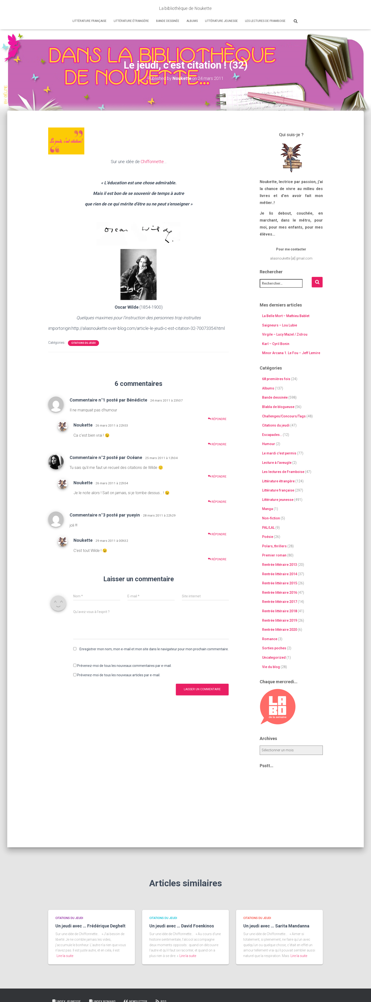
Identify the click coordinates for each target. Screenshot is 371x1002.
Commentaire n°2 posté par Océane (106, 457)
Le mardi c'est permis (279, 453)
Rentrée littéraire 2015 (279, 583)
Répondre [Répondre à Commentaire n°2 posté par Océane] (217, 476)
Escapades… (272, 435)
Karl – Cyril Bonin (275, 344)
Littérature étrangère (131, 21)
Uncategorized (274, 657)
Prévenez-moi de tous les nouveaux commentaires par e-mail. (124, 666)
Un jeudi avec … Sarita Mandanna (276, 925)
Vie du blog (271, 667)
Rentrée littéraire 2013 (279, 565)
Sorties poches (274, 648)
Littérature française (89, 21)
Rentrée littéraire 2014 (279, 574)
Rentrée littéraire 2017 (279, 602)
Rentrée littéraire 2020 (279, 630)
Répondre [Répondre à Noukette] (217, 444)
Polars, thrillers (274, 546)
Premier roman (274, 555)
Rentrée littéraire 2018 (279, 611)
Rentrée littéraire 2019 (279, 620)
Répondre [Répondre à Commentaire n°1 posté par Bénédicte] (217, 419)
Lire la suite (65, 956)
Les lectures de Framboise (265, 21)
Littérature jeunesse (221, 21)
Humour (268, 444)
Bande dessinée (167, 21)
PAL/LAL (268, 528)
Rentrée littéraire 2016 (279, 592)
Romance (269, 639)
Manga (267, 509)
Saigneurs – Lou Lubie (279, 325)
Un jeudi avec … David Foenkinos (181, 925)
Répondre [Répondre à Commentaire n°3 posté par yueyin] (217, 534)
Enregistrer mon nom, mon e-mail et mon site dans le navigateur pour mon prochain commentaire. (154, 649)
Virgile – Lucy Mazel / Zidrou (284, 334)
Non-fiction (271, 518)
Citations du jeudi (83, 343)
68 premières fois (276, 379)
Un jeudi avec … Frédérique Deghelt (90, 925)
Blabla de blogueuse (278, 407)
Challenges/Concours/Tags (284, 416)
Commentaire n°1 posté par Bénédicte (108, 399)
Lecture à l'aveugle (277, 463)
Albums (192, 21)
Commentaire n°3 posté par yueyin (105, 514)
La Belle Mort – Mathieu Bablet (285, 316)
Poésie (267, 537)
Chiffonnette (152, 161)
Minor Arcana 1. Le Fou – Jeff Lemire (291, 353)
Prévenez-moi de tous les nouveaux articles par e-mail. (118, 675)
